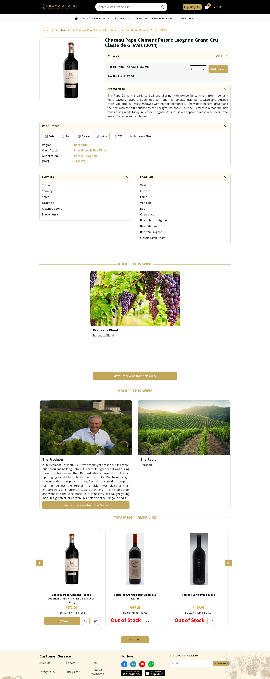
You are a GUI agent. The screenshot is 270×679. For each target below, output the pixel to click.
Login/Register (192, 7)
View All (135, 639)
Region (139, 18)
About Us (44, 663)
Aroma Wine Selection (93, 18)
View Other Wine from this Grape (135, 376)
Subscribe (221, 663)
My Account (188, 18)
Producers (121, 18)
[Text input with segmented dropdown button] (127, 7)
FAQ (94, 663)
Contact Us (72, 663)
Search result (62, 30)
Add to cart (218, 69)
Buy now (62, 621)
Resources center (162, 18)
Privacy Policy (47, 671)
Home (45, 30)
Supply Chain (73, 671)
